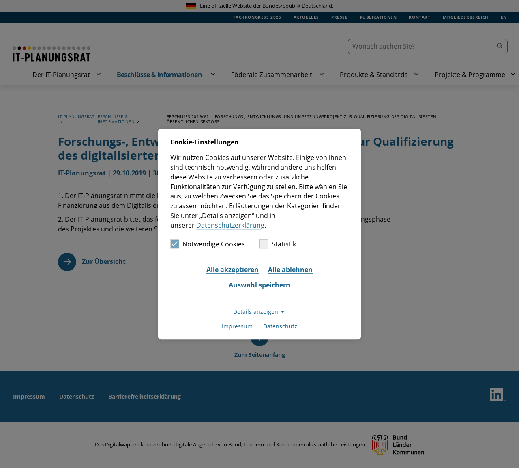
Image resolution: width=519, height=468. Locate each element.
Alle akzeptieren (232, 269)
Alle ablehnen (290, 269)
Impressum (237, 326)
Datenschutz (280, 326)
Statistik (278, 244)
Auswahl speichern (259, 284)
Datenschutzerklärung (230, 225)
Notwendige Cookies (207, 244)
